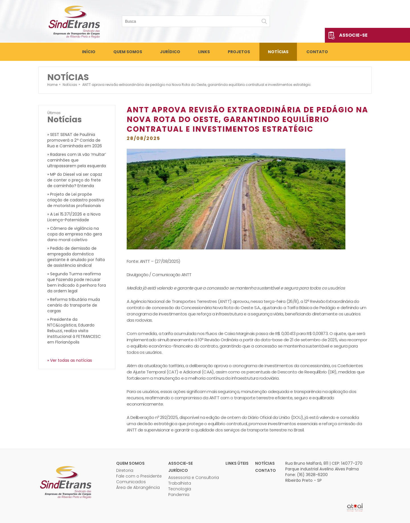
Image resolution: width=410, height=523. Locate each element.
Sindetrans (65, 481)
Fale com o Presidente (139, 476)
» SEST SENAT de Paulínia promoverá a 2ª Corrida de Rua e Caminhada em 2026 (74, 140)
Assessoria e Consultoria (193, 477)
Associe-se (353, 35)
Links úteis (237, 463)
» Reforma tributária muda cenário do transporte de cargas (73, 305)
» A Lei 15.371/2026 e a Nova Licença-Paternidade (74, 217)
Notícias (278, 52)
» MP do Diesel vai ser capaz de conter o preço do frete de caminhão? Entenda (74, 180)
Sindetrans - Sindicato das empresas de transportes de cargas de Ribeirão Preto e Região (74, 21)
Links (204, 52)
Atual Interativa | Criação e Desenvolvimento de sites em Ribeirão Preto (354, 507)
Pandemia (178, 494)
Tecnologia (179, 489)
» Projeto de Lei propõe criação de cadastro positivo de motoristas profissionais (75, 199)
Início (88, 52)
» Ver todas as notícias (69, 360)
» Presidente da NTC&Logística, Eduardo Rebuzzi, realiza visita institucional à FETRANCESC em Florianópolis (74, 331)
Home (52, 84)
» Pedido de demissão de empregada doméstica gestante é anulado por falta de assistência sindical (76, 256)
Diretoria (124, 470)
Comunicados (131, 482)
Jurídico (170, 52)
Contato (317, 52)
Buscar (264, 21)
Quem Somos (127, 52)
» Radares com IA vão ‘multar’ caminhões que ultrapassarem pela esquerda (76, 160)
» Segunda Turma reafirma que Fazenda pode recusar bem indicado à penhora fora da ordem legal (76, 282)
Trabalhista (179, 483)
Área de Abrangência (138, 487)
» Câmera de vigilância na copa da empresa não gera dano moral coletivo (74, 234)
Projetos (239, 52)
